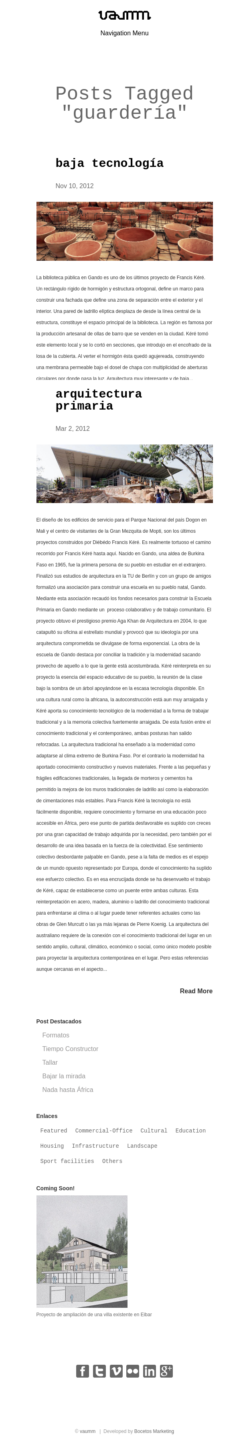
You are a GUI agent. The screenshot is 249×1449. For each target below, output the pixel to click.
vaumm (87, 1431)
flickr (132, 1371)
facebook (82, 1371)
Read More (196, 991)
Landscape (142, 1146)
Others (112, 1161)
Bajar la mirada (64, 1076)
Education (191, 1131)
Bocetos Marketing (154, 1431)
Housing (52, 1146)
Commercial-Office (104, 1131)
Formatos (56, 1035)
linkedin (149, 1371)
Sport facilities (67, 1161)
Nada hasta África (68, 1089)
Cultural (154, 1131)
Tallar (50, 1062)
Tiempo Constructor (71, 1048)
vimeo (116, 1371)
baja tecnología (110, 163)
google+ (166, 1371)
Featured (53, 1131)
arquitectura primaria (99, 400)
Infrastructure (95, 1146)
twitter (99, 1371)
